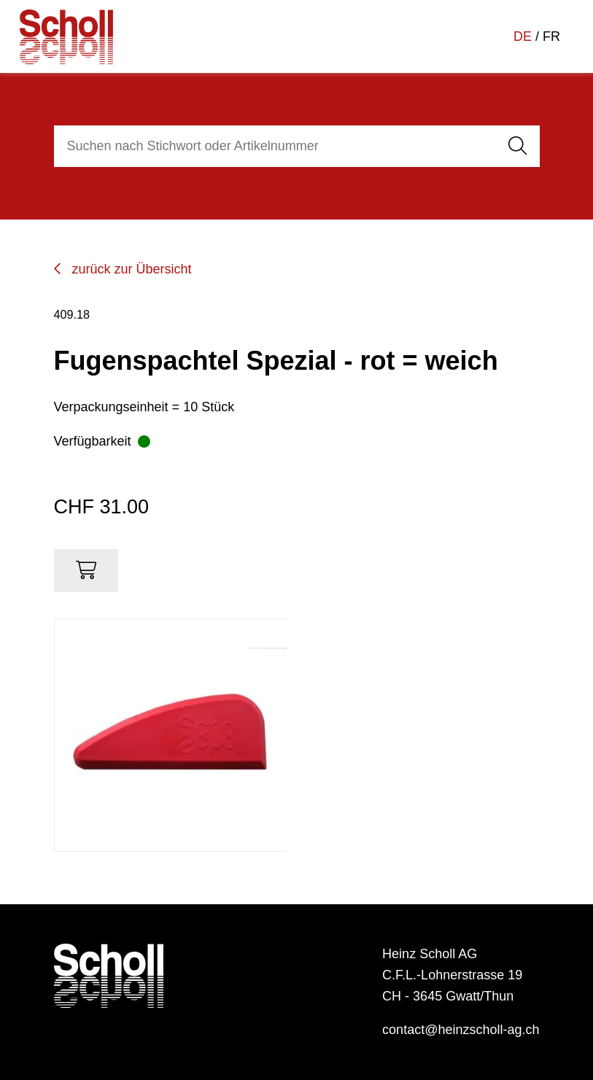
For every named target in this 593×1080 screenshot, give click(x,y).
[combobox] (273, 146)
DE (522, 36)
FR (551, 36)
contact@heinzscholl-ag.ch (460, 1029)
